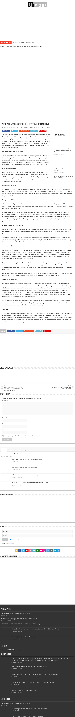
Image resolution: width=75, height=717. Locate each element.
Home (2, 46)
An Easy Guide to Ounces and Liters (62, 169)
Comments (18, 450)
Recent (4, 450)
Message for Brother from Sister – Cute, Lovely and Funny (20, 624)
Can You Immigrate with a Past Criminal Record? (61, 387)
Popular (10, 450)
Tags (24, 450)
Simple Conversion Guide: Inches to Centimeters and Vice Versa (62, 150)
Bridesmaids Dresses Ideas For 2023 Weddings (25, 475)
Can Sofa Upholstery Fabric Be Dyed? (24, 690)
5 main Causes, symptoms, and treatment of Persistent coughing (33, 682)
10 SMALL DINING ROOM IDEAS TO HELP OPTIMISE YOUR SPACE (30, 483)
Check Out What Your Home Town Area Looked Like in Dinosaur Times (35, 629)
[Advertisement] (37, 23)
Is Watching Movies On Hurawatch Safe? (12, 651)
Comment (5, 400)
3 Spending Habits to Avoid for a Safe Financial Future (27, 459)
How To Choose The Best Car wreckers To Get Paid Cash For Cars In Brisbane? (14, 388)
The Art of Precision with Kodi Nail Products (23, 42)
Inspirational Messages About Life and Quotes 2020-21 (19, 619)
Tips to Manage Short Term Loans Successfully (25, 467)
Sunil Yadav (7, 127)
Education (9, 46)
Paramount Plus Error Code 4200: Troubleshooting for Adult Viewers (35, 674)
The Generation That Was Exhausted (24, 637)
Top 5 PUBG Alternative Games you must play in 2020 (29, 666)
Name (4, 418)
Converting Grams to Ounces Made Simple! (63, 176)
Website (4, 430)
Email (4, 424)
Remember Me (15, 540)
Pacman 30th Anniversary (8, 649)
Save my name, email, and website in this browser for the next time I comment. (26, 436)
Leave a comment (35, 127)
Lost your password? (8, 543)
